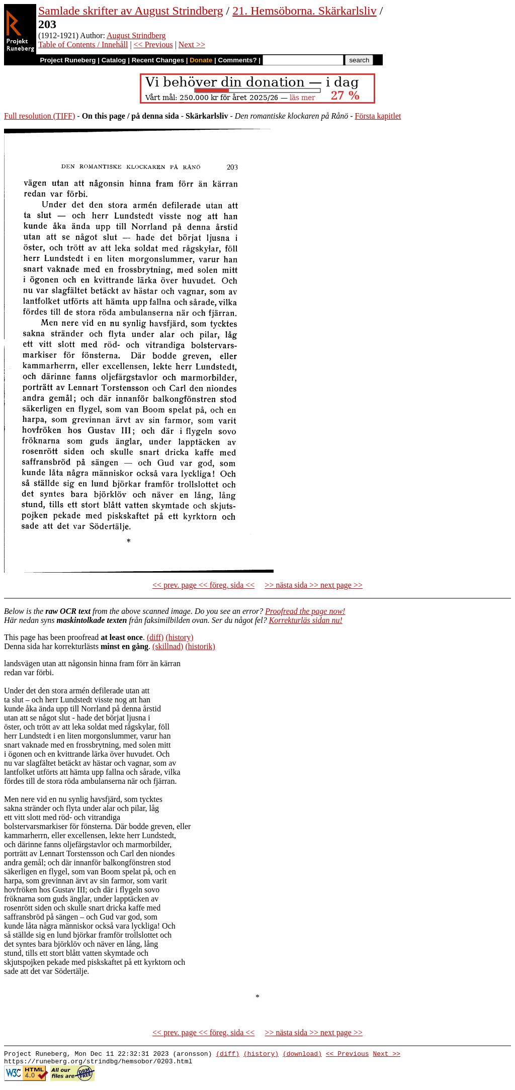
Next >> (192, 44)
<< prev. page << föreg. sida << (203, 585)
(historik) (200, 646)
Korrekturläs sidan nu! (305, 620)
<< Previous (153, 44)
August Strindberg (136, 35)
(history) (179, 637)
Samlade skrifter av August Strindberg (130, 10)
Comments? (237, 60)
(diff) (155, 637)
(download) (302, 1054)
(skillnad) (167, 646)
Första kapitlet (378, 116)
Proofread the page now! (305, 611)
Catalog (114, 60)
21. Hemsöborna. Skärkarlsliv (304, 10)
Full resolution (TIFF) (39, 116)
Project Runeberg (68, 60)
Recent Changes (158, 60)
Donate (201, 60)
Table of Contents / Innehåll (83, 44)
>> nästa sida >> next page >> (314, 585)
